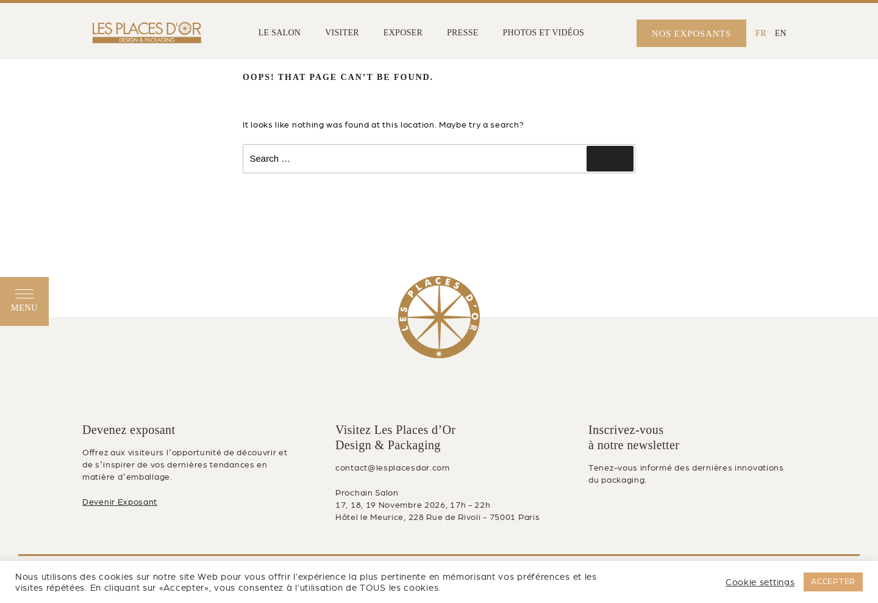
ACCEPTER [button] (833, 581)
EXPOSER (403, 32)
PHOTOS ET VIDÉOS (544, 32)
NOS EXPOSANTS (691, 33)
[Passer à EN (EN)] (781, 33)
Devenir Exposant (119, 502)
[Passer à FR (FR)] (761, 33)
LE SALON (280, 32)
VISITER (342, 32)
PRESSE (462, 32)
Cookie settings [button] (760, 582)
